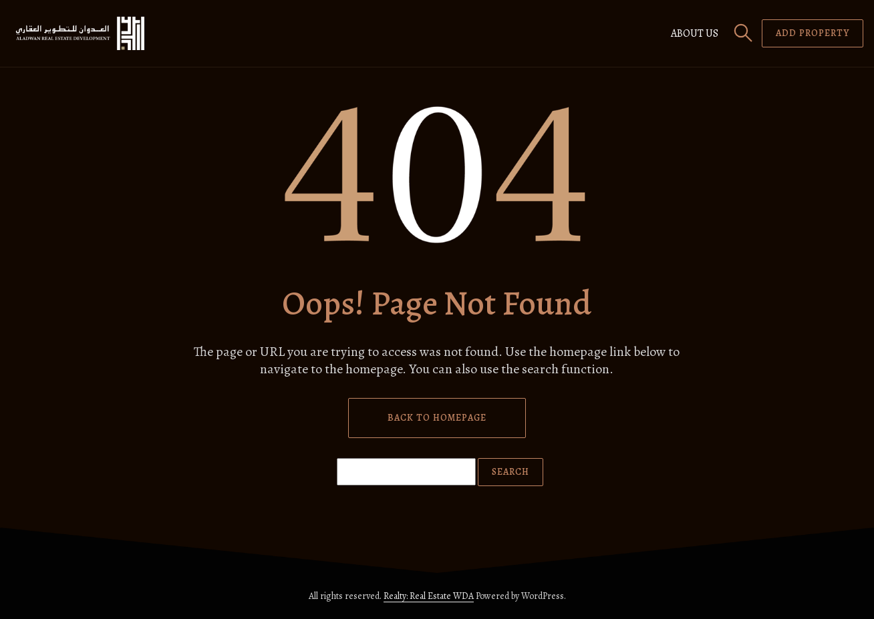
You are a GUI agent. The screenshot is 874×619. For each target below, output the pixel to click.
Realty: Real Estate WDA (429, 596)
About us (694, 33)
